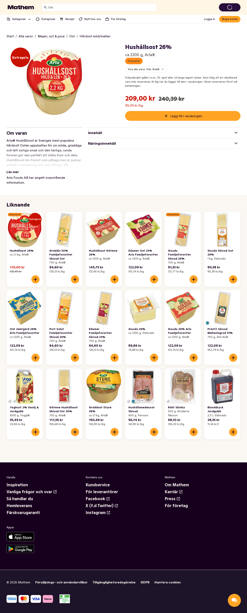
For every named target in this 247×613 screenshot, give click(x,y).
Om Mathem (177, 485)
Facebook (98, 498)
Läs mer (13, 171)
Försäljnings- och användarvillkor (61, 582)
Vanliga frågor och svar (32, 491)
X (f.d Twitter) (102, 505)
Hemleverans (19, 505)
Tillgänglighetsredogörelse (114, 582)
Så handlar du (20, 498)
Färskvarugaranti (23, 512)
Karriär (174, 491)
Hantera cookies (167, 582)
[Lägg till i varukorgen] (35, 279)
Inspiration (17, 485)
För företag (176, 505)
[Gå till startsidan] (21, 7)
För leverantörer (102, 491)
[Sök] (45, 7)
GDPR (145, 582)
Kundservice (98, 485)
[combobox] (101, 7)
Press (172, 498)
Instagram (98, 512)
